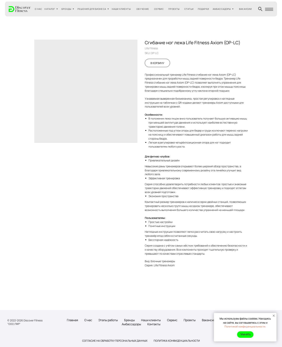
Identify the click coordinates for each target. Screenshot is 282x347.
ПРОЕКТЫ (174, 9)
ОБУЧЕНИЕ (142, 9)
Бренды (129, 320)
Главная (72, 320)
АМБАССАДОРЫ (222, 9)
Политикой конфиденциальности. (245, 326)
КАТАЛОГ (50, 9)
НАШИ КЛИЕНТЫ (121, 9)
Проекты (190, 320)
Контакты (153, 324)
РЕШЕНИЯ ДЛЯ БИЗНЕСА (92, 9)
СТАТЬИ (189, 9)
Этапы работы (108, 320)
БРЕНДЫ (66, 9)
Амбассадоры (131, 324)
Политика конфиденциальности (177, 340)
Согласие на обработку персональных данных (114, 340)
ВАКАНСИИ (245, 9)
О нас (88, 320)
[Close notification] (274, 315)
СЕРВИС (159, 9)
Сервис (172, 320)
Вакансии (208, 320)
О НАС (38, 9)
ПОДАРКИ (203, 9)
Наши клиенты (151, 320)
